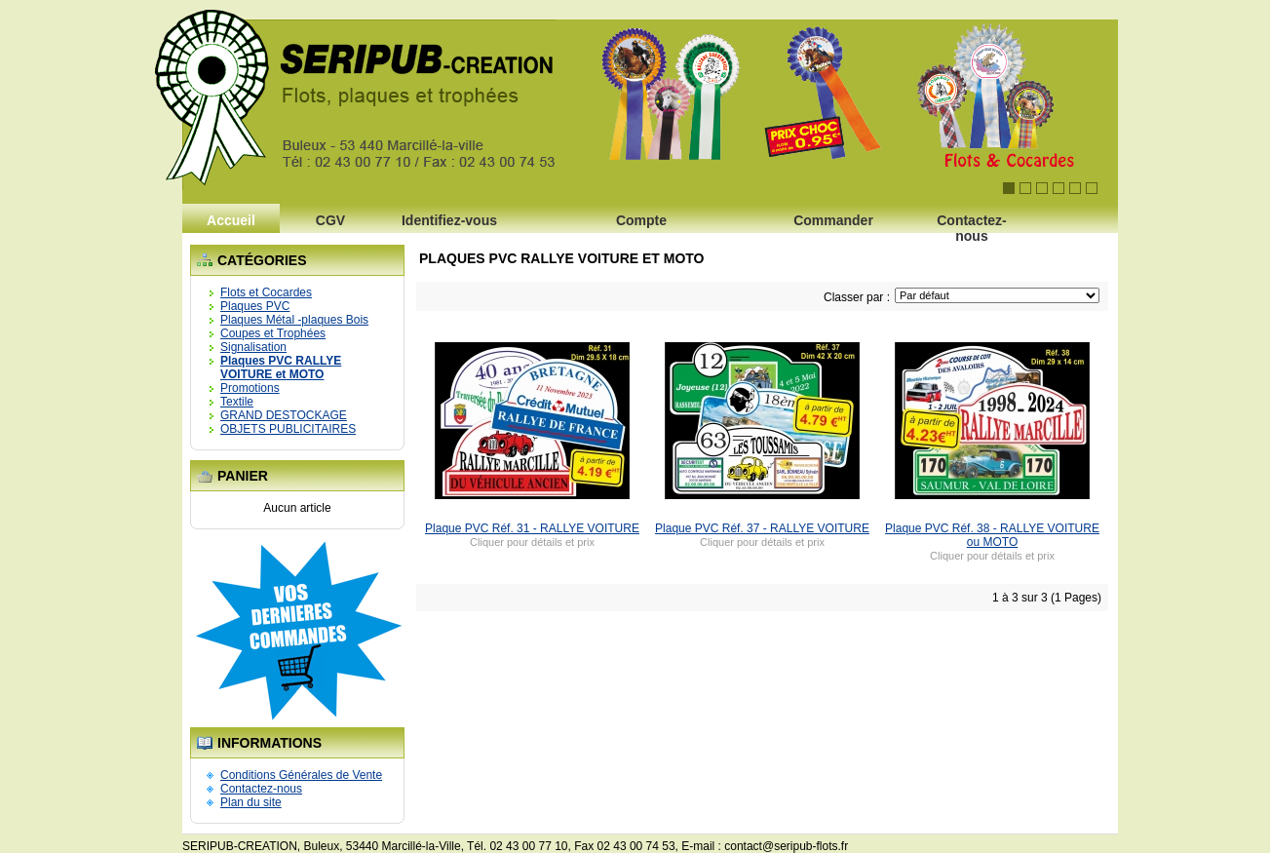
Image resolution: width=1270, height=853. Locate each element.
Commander (833, 220)
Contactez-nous (972, 226)
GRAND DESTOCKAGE (283, 415)
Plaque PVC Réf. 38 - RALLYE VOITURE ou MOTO (992, 535)
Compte (641, 220)
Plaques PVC (254, 306)
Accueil (231, 220)
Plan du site (251, 802)
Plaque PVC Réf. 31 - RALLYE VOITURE (532, 528)
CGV (330, 220)
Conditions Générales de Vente (301, 775)
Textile (236, 401)
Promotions (250, 388)
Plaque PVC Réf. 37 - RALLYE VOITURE (762, 528)
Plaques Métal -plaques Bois (294, 320)
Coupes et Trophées (273, 333)
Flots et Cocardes (266, 292)
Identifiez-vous (449, 220)
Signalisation (253, 347)
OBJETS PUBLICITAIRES (288, 429)
